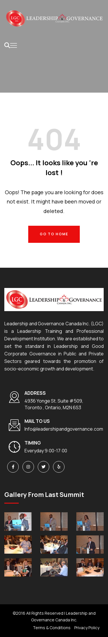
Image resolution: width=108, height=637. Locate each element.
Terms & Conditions (52, 627)
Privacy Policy (86, 627)
